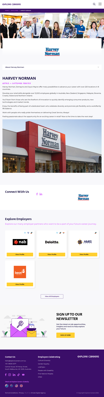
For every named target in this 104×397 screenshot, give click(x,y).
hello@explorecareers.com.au (15, 361)
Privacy (21, 393)
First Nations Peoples (45, 374)
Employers (14, 10)
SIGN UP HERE (65, 335)
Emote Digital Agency (38, 393)
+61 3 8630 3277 (10, 364)
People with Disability (46, 370)
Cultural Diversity (44, 360)
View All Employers (52, 296)
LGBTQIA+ (41, 367)
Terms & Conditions (11, 393)
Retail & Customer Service (16, 83)
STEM (40, 377)
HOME (7, 10)
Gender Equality (43, 364)
